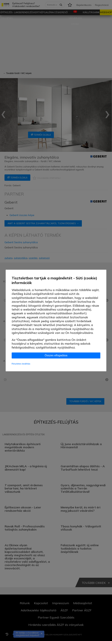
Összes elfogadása (56, 355)
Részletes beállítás (21, 363)
